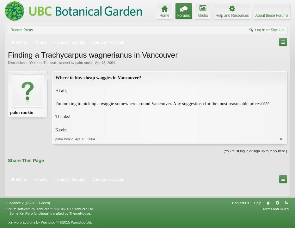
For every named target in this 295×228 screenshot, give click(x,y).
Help (257, 194)
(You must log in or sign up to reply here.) (255, 151)
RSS (286, 194)
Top (277, 194)
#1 (282, 139)
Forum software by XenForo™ (50, 200)
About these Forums (271, 15)
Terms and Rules (275, 200)
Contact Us (240, 194)
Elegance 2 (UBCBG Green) (28, 194)
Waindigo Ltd (81, 214)
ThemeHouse (79, 205)
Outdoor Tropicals (44, 63)
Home (268, 194)
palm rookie (84, 63)
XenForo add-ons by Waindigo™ (33, 214)
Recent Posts (21, 30)
